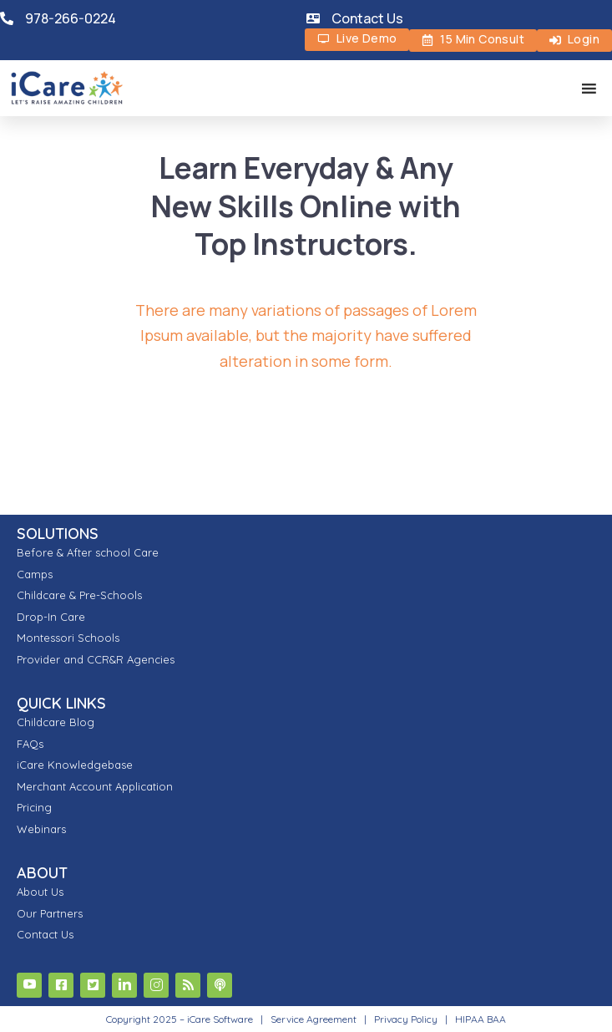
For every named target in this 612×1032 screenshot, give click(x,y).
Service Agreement (315, 1019)
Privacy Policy (406, 1019)
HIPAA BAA (480, 1019)
